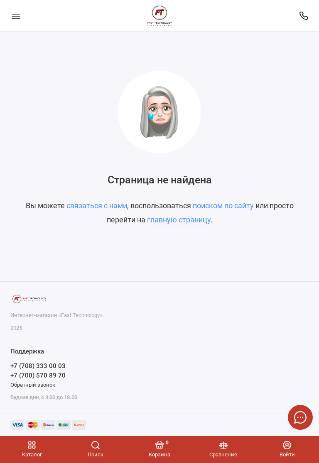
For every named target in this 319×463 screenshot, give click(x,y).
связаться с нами (96, 205)
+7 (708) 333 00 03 (38, 366)
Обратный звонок (32, 385)
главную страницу (179, 219)
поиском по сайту (223, 205)
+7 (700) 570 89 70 (38, 375)
